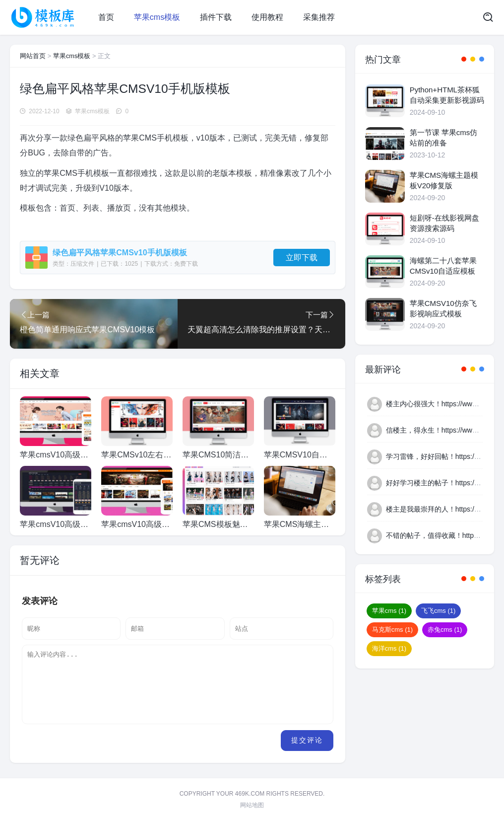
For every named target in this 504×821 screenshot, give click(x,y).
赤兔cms (445, 629)
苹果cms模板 (157, 17)
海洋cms (389, 648)
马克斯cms (392, 629)
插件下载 (216, 17)
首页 (106, 17)
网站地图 (252, 805)
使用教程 (267, 17)
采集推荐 (319, 17)
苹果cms (389, 610)
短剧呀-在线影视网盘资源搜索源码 (444, 223)
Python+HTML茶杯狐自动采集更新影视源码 (447, 94)
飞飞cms (438, 610)
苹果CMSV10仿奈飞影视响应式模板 (443, 308)
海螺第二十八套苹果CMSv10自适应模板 (443, 265)
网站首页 (33, 56)
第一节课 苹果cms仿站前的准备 (444, 137)
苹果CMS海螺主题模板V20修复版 (444, 180)
